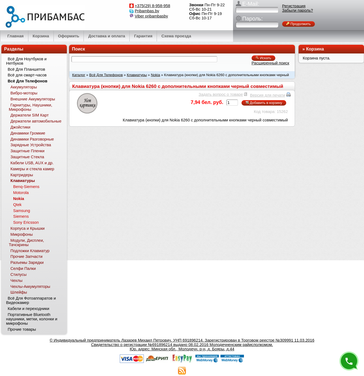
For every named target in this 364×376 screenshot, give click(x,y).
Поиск (78, 49)
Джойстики (20, 127)
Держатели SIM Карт (29, 115)
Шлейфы (18, 292)
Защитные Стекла (27, 157)
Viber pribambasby (151, 16)
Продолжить (298, 24)
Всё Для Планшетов (26, 69)
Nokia (155, 75)
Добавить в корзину (264, 103)
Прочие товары (22, 329)
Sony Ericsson (26, 222)
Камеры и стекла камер (32, 169)
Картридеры (21, 175)
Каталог (78, 75)
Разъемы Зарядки (27, 262)
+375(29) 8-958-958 (152, 6)
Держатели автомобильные (35, 121)
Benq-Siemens (26, 186)
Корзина (315, 49)
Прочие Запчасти (26, 256)
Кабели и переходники (28, 308)
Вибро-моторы (23, 93)
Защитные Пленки (27, 151)
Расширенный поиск (270, 63)
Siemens (21, 216)
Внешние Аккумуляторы (32, 99)
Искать (263, 58)
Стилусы (18, 274)
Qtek (17, 204)
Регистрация (294, 6)
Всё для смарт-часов (27, 75)
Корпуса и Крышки (27, 228)
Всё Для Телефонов (106, 75)
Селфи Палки (23, 268)
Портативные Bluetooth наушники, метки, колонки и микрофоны (31, 319)
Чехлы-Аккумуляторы (30, 286)
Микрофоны (21, 234)
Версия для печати (267, 95)
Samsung (21, 210)
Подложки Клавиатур (29, 251)
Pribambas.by (147, 11)
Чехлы (16, 280)
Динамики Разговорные (32, 139)
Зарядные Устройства (30, 145)
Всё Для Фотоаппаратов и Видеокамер (31, 300)
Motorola (21, 192)
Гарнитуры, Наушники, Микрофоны (30, 107)
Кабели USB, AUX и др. (31, 163)
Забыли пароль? (297, 10)
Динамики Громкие (27, 133)
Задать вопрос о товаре (221, 94)
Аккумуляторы (23, 87)
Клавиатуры (137, 75)
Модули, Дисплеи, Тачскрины (26, 242)
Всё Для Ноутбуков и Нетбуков (26, 61)
